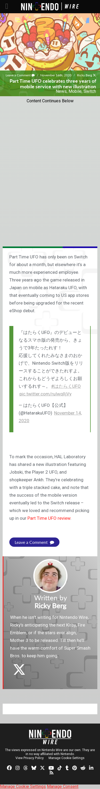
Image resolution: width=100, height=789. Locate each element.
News (61, 91)
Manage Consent (62, 786)
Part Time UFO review (48, 518)
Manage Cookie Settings (67, 758)
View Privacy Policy (29, 758)
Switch (89, 91)
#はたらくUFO (66, 386)
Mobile (75, 91)
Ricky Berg (84, 75)
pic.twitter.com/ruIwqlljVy (45, 393)
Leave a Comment (20, 75)
